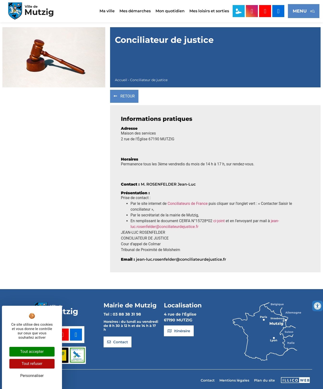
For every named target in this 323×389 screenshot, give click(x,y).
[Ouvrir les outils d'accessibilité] (317, 306)
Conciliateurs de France (188, 203)
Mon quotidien (170, 11)
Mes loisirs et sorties (209, 11)
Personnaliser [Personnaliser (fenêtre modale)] (32, 375)
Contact (208, 380)
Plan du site (264, 380)
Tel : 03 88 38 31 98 (122, 314)
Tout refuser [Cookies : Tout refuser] (32, 363)
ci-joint (219, 221)
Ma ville (107, 11)
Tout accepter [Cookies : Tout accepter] (32, 351)
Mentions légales (234, 380)
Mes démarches (135, 11)
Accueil (121, 80)
